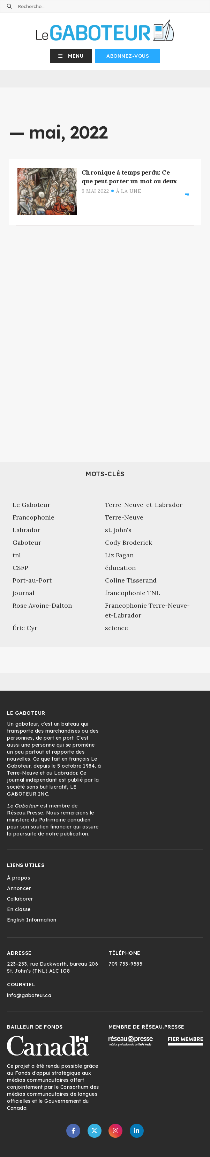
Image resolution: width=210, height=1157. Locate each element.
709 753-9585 (125, 964)
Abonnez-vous (127, 56)
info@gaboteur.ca (29, 995)
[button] (71, 56)
